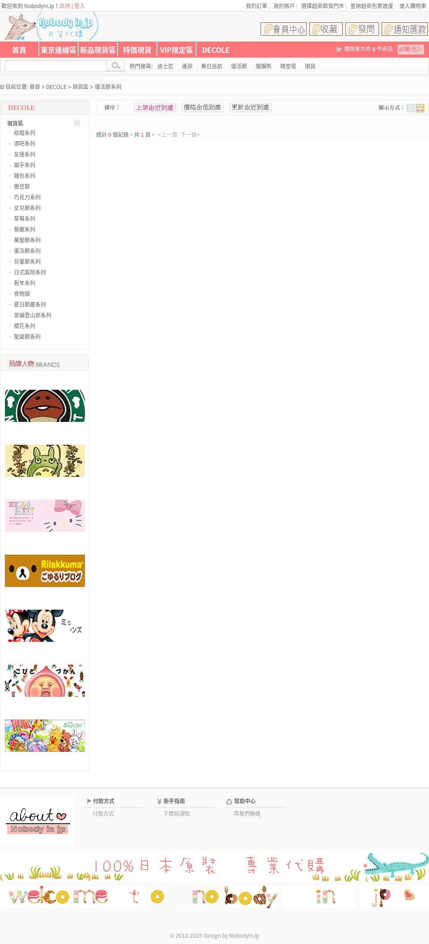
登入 (79, 6)
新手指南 (174, 801)
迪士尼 (165, 66)
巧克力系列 (27, 197)
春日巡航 (212, 66)
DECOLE (216, 49)
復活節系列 (108, 87)
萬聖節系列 (27, 240)
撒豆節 (22, 186)
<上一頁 (167, 135)
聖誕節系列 (27, 337)
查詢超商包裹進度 (371, 6)
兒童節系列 (27, 261)
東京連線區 (58, 49)
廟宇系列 (24, 165)
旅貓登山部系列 (32, 315)
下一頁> (190, 135)
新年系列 (24, 283)
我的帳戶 (284, 6)
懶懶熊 (264, 66)
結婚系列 (24, 133)
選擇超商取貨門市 (322, 6)
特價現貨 (137, 49)
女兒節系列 (27, 208)
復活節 (239, 66)
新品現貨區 (98, 49)
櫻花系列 (24, 326)
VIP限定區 (176, 49)
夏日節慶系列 (30, 304)
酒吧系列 (24, 143)
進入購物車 (413, 6)
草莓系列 (24, 219)
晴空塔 (288, 66)
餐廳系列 (24, 229)
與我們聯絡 (247, 813)
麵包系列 (24, 176)
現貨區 (80, 87)
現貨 (310, 66)
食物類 (22, 294)
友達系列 (24, 154)
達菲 (187, 66)
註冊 (64, 6)
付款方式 (103, 801)
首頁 (19, 49)
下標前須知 (176, 813)
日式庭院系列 (30, 272)
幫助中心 (245, 801)
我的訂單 (256, 6)
